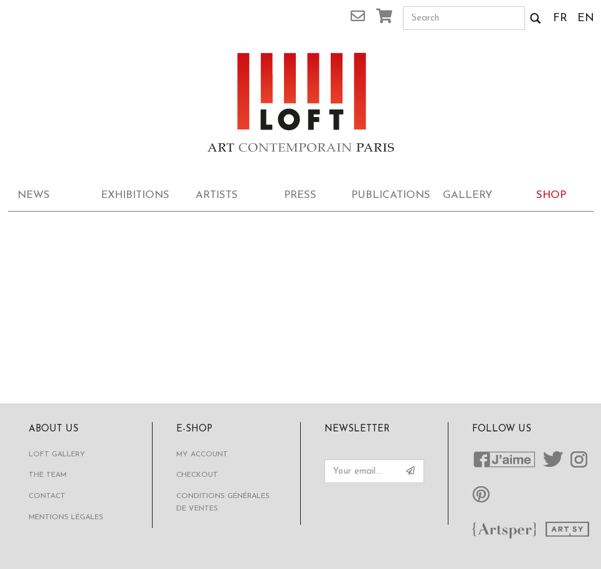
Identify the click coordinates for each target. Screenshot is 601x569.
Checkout (197, 475)
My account (202, 454)
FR (560, 18)
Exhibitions (135, 195)
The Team (48, 475)
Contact (47, 496)
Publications (388, 195)
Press (300, 195)
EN (585, 18)
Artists (217, 195)
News (33, 195)
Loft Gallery (57, 454)
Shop (551, 195)
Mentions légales (66, 517)
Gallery (468, 195)
